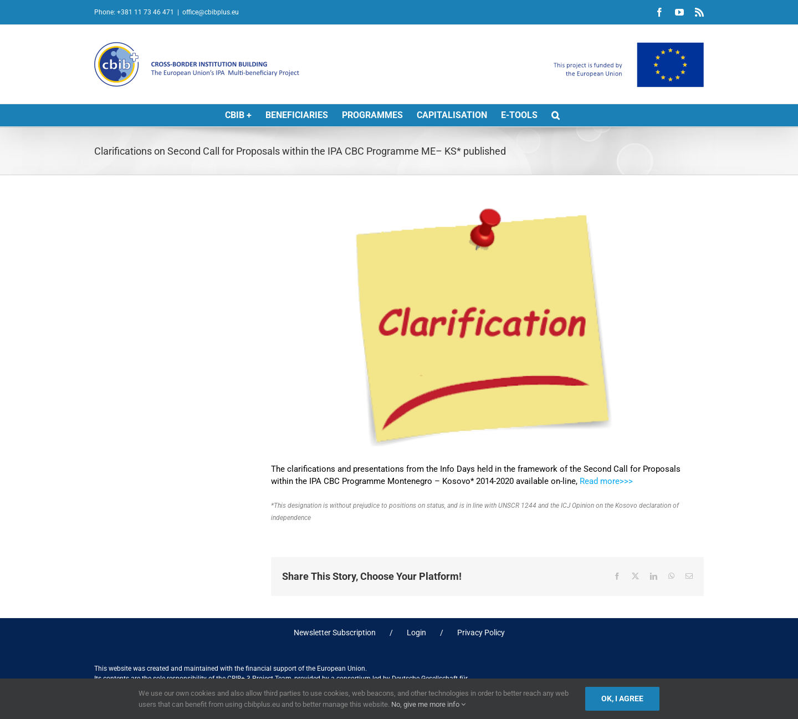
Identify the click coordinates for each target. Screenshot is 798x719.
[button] (555, 115)
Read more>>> (606, 481)
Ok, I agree (622, 698)
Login (416, 632)
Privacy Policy (481, 632)
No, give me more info (428, 704)
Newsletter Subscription (335, 632)
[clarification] (487, 326)
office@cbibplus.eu (210, 12)
